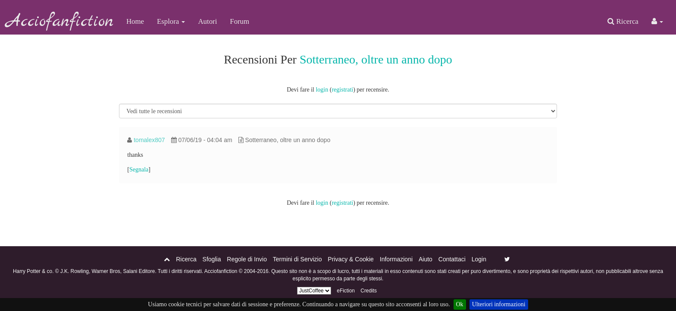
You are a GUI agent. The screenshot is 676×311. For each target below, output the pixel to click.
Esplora (171, 21)
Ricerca (622, 21)
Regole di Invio (247, 259)
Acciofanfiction (59, 21)
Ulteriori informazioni (499, 304)
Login (479, 259)
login (322, 89)
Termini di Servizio (297, 259)
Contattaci (452, 259)
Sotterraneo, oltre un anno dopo (376, 59)
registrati (342, 89)
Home (135, 21)
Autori (207, 21)
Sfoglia (212, 259)
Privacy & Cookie (351, 259)
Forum (239, 21)
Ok (459, 304)
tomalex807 (149, 139)
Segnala (138, 169)
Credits (368, 291)
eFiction (346, 291)
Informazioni (396, 259)
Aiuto (425, 259)
